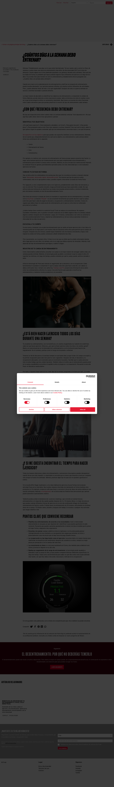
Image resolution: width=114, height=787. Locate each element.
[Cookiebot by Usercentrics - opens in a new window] (87, 376)
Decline (31, 409)
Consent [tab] (30, 382)
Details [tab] (57, 382)
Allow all (82, 409)
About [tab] (84, 382)
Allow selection (57, 409)
